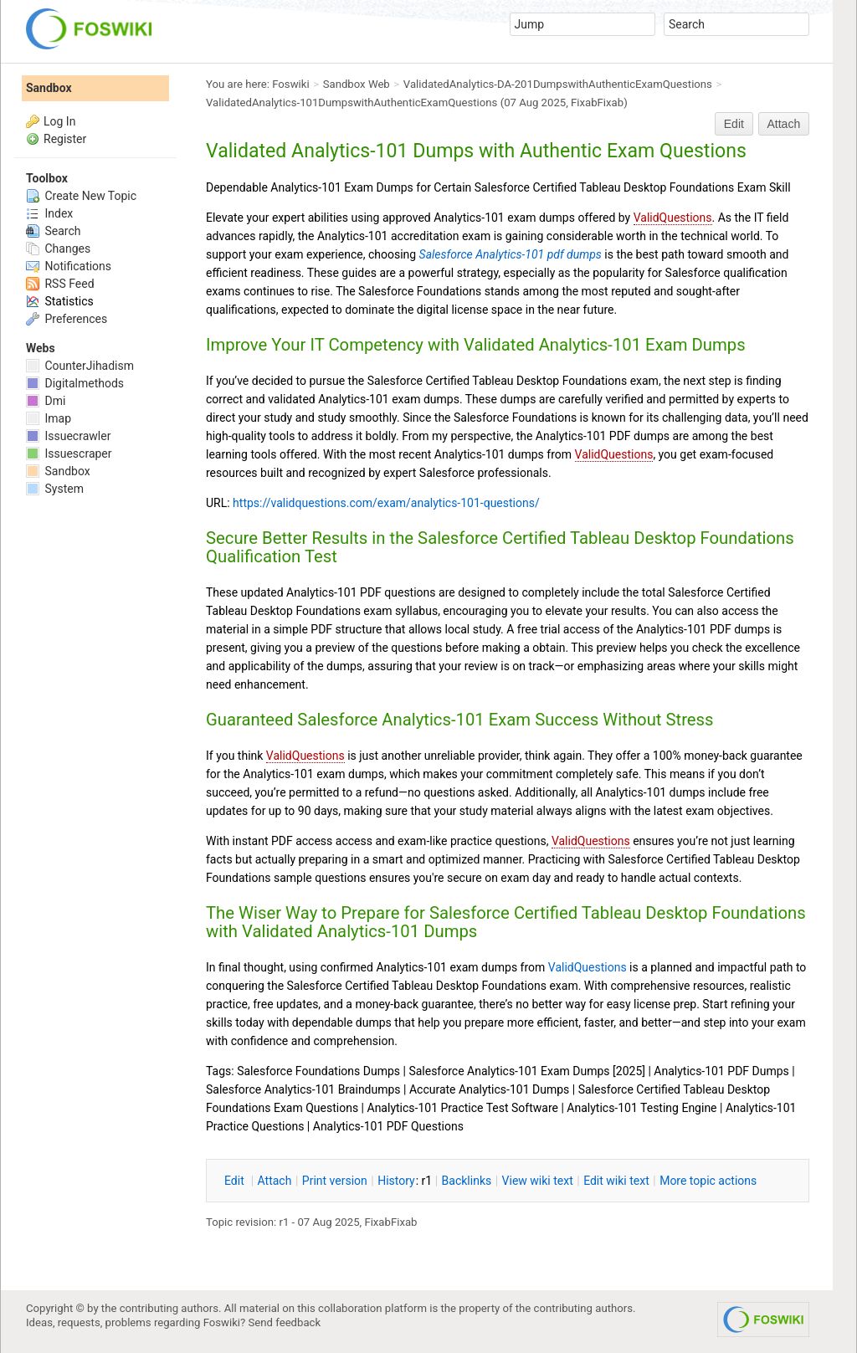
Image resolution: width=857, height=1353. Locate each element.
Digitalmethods (75, 383)
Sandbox (49, 88)
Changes (58, 248)
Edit (734, 124)
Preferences (66, 318)
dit (235, 1180)
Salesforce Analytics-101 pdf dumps (510, 254)
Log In (59, 121)
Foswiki (290, 84)
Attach (784, 124)
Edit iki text (616, 1180)
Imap (48, 418)
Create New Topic (81, 195)
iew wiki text (537, 1180)
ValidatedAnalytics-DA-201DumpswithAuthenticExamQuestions (557, 84)
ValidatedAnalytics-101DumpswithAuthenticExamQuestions (351, 102)
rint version (334, 1180)
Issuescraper (69, 453)
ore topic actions (708, 1180)
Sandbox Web (356, 84)
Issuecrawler (68, 436)
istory (396, 1180)
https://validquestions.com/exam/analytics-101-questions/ (386, 503)
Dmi (45, 400)
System (55, 488)
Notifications (68, 266)
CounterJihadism (80, 365)
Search (53, 231)
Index (49, 213)
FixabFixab (597, 102)
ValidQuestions (673, 217)
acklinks (467, 1180)
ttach (275, 1180)
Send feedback (285, 1322)
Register (65, 139)
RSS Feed (60, 283)
